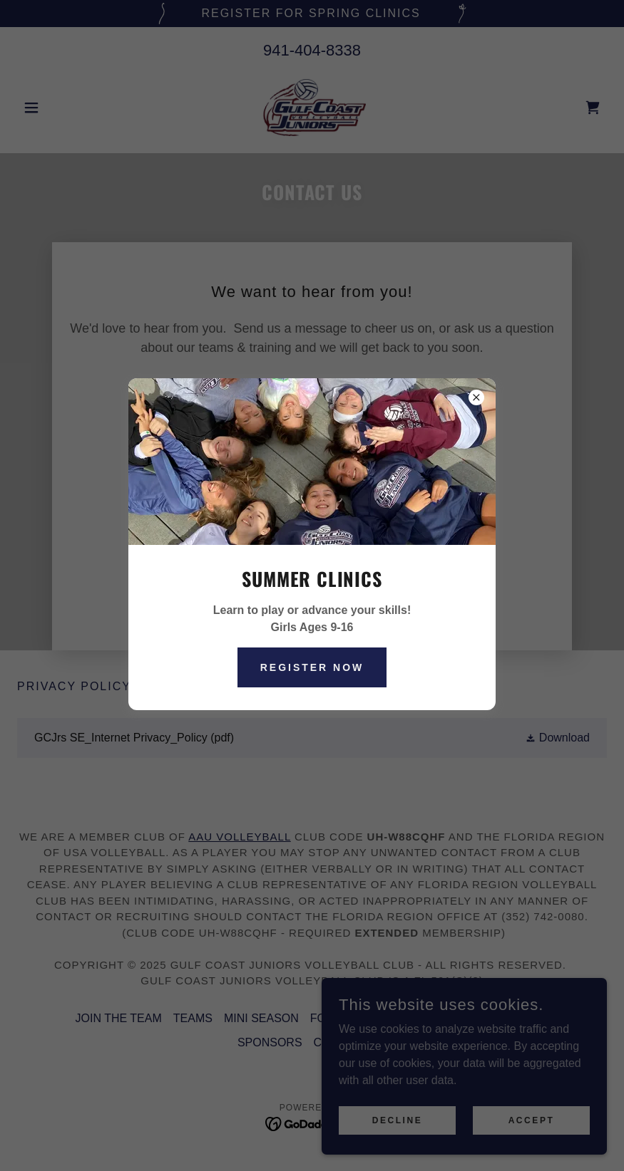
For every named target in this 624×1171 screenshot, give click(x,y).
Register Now (312, 667)
